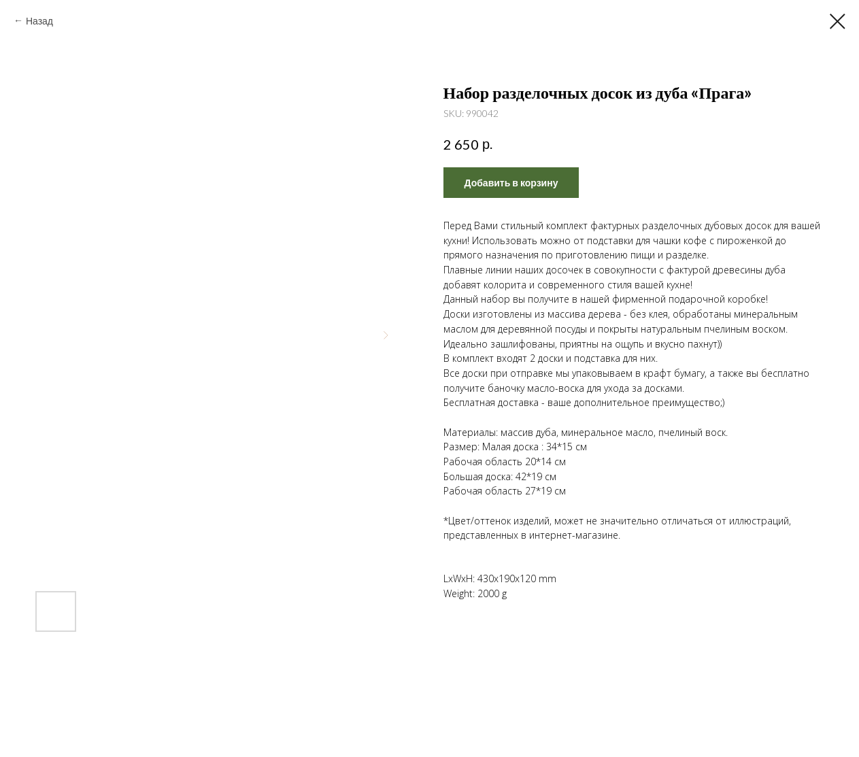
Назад (39, 21)
